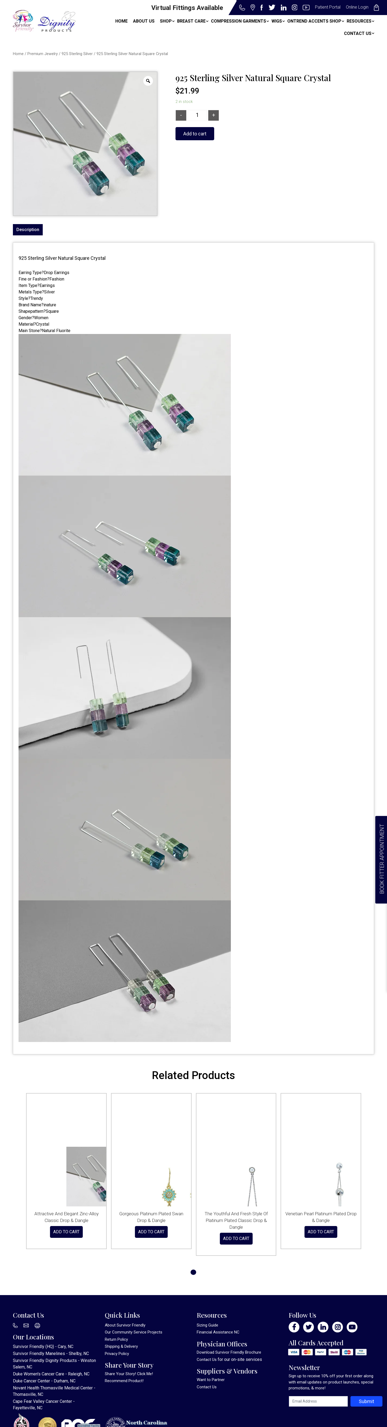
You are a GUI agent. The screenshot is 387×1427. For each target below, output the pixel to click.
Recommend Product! (124, 1380)
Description (27, 229)
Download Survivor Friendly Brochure (229, 1352)
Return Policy (116, 1339)
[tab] (28, 229)
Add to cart (194, 133)
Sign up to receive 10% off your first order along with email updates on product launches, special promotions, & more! (331, 1382)
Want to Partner (211, 1379)
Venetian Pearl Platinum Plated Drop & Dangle (321, 1217)
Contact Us (207, 1359)
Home (18, 53)
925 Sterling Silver (77, 53)
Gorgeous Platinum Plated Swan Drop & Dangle (151, 1217)
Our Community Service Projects (133, 1332)
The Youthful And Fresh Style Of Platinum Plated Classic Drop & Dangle (236, 1220)
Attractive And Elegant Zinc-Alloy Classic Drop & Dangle (66, 1217)
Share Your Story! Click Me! (129, 1373)
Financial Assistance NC (218, 1332)
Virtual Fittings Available (187, 8)
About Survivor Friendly (125, 1325)
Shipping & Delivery (121, 1346)
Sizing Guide (207, 1325)
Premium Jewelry (42, 53)
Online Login (357, 7)
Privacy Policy (117, 1353)
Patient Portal (328, 7)
